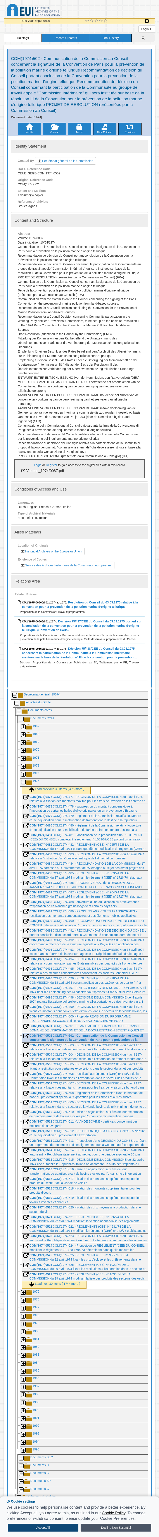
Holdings (23, 38)
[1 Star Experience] (87, 21)
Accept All (43, 1527)
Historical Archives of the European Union (51, 551)
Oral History (111, 38)
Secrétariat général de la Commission (65, 161)
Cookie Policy (113, 1513)
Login (146, 29)
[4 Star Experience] (101, 21)
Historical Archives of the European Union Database (46, 10)
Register (51, 465)
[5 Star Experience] (106, 21)
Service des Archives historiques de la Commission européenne (66, 565)
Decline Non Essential (116, 1527)
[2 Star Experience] (92, 21)
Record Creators (66, 38)
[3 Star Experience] (97, 21)
